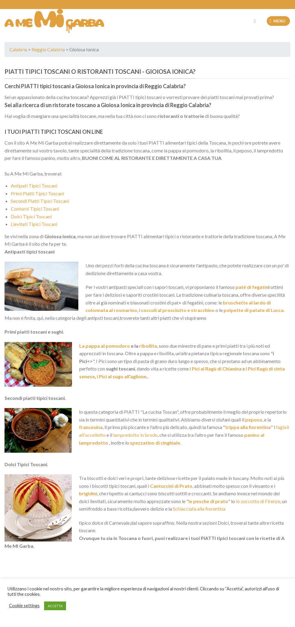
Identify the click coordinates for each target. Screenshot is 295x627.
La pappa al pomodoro (104, 346)
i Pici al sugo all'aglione (121, 376)
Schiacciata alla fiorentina (199, 509)
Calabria (18, 49)
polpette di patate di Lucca (254, 310)
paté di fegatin (251, 287)
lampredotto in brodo (135, 435)
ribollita (148, 346)
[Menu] (278, 21)
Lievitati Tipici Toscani (34, 224)
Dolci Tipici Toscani (31, 216)
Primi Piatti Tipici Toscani (37, 193)
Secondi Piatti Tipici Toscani (40, 201)
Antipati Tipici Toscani (34, 185)
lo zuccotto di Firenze (258, 501)
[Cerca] (256, 21)
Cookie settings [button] (24, 605)
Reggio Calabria (48, 49)
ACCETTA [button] (55, 606)
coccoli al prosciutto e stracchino (178, 310)
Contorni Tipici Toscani (35, 209)
